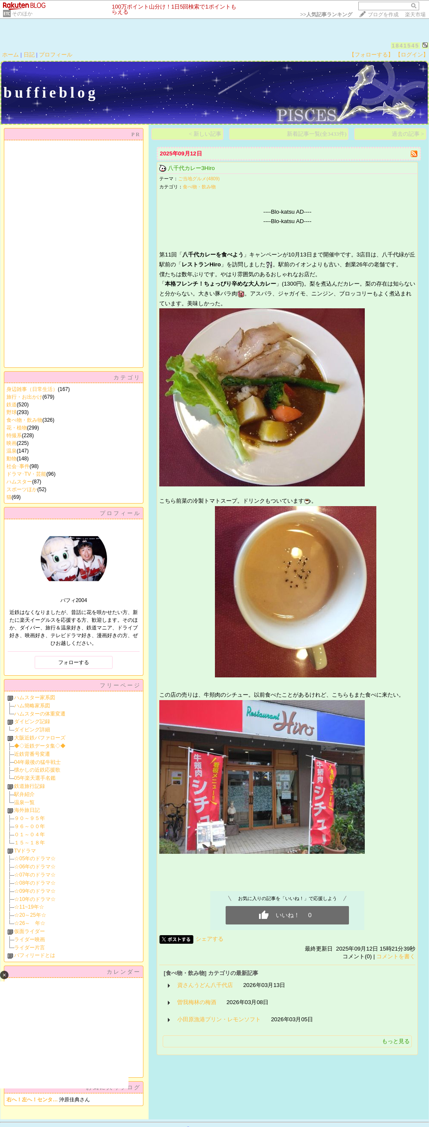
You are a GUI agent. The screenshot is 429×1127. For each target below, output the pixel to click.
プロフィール (55, 54)
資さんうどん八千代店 (205, 985)
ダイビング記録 (32, 721)
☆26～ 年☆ (29, 923)
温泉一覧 (24, 802)
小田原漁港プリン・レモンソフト (219, 1019)
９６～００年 (29, 826)
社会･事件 (18, 466)
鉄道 (11, 405)
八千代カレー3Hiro (191, 168)
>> (326, 15)
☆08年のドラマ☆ (35, 883)
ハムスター (19, 482)
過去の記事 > (408, 134)
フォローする (73, 662)
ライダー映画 (29, 939)
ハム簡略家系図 (32, 706)
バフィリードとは (34, 955)
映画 (11, 443)
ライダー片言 (29, 948)
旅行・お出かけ (24, 397)
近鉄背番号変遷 (32, 754)
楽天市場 (415, 15)
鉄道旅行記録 (29, 786)
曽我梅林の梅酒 (196, 1002)
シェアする (209, 939)
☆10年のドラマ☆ (35, 899)
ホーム (10, 54)
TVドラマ (25, 851)
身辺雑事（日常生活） (32, 389)
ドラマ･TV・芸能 (26, 474)
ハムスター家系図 (34, 698)
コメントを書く (395, 956)
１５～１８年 (29, 843)
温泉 (11, 451)
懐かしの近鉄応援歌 (37, 770)
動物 (11, 459)
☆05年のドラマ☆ (35, 859)
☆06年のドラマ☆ (35, 867)
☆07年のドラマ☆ (35, 875)
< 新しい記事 (205, 134)
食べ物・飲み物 (24, 420)
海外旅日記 (27, 810)
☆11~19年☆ (29, 907)
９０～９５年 (29, 818)
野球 (11, 412)
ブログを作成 (383, 15)
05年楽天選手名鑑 (35, 778)
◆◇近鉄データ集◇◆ (40, 746)
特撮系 (14, 435)
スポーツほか (21, 489)
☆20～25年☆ (30, 915)
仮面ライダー (29, 931)
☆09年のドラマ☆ (35, 891)
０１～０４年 (29, 835)
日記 (29, 54)
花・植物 (16, 428)
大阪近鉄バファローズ (40, 738)
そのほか (22, 14)
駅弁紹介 (24, 794)
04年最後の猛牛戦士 (37, 762)
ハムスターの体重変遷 (40, 714)
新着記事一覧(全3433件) (317, 134)
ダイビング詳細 (32, 730)
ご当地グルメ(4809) (199, 178)
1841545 (406, 45)
